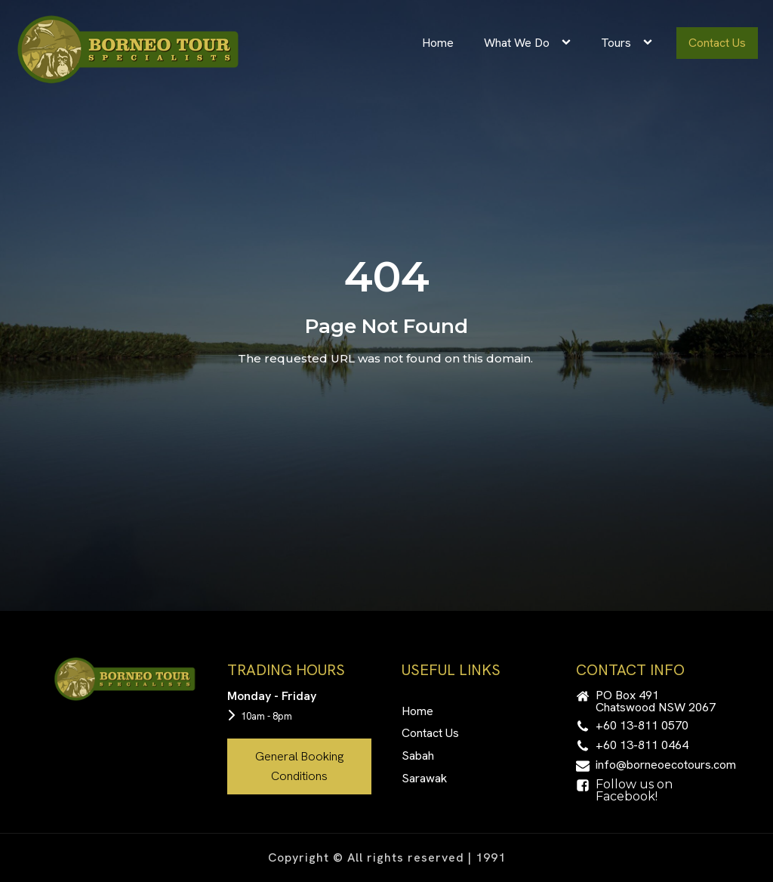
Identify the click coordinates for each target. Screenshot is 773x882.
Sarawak (424, 778)
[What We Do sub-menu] (569, 43)
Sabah (418, 755)
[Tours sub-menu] (650, 43)
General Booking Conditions (299, 766)
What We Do (517, 43)
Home (438, 43)
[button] (648, 701)
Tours (616, 43)
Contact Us (717, 43)
